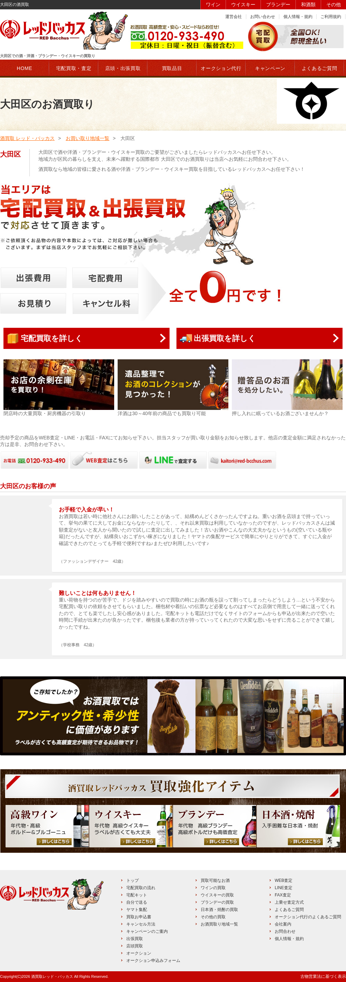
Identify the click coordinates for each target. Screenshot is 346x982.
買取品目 (172, 68)
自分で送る (136, 902)
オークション (138, 953)
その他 (333, 4)
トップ (132, 880)
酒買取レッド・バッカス (52, 976)
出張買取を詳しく (225, 338)
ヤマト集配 (136, 909)
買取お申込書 (138, 916)
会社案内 (283, 924)
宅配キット (136, 895)
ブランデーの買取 (217, 902)
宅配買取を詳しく (52, 338)
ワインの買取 (213, 887)
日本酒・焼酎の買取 (219, 909)
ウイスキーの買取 (217, 895)
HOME (25, 68)
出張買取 (134, 938)
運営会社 (233, 16)
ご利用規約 (330, 16)
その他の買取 (213, 916)
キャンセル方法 (140, 924)
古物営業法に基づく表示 (323, 976)
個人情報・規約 (297, 16)
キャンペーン (270, 68)
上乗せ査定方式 (289, 902)
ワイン (213, 4)
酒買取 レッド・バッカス (27, 138)
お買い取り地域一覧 (87, 138)
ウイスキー (243, 4)
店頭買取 (134, 946)
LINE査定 (283, 887)
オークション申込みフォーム (153, 960)
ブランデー (278, 4)
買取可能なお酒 (215, 880)
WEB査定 (283, 880)
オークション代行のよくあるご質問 (308, 916)
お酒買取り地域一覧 (219, 924)
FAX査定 (283, 895)
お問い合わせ (262, 16)
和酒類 (308, 4)
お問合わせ (285, 931)
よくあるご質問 (289, 909)
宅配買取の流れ (140, 887)
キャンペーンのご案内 (147, 931)
